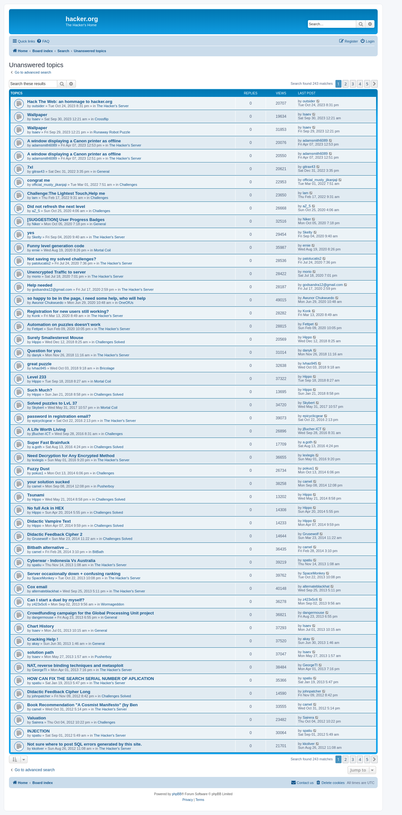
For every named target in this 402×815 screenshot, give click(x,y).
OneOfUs (126, 303)
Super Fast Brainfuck (48, 442)
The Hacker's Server (113, 106)
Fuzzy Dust (38, 468)
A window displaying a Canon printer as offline (74, 140)
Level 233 (36, 377)
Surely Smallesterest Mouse (55, 337)
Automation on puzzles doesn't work (63, 324)
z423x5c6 (39, 604)
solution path (40, 652)
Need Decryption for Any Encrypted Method (71, 455)
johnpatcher (41, 696)
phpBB (176, 794)
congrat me (38, 180)
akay (35, 643)
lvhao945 (39, 368)
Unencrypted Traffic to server (56, 272)
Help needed (39, 285)
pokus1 (37, 473)
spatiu (36, 565)
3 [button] (353, 84)
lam (35, 198)
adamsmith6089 (44, 145)
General (103, 171)
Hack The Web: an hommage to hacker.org (69, 101)
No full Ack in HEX (45, 508)
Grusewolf (40, 539)
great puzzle (39, 363)
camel (36, 486)
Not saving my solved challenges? (61, 259)
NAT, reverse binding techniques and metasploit (75, 665)
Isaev (36, 119)
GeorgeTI (39, 670)
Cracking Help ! (42, 639)
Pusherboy (105, 486)
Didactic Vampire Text (49, 521)
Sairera (37, 722)
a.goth (37, 447)
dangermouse (42, 617)
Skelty (37, 237)
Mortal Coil (102, 250)
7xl (30, 167)
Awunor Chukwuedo (47, 303)
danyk (36, 355)
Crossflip (102, 119)
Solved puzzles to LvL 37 (52, 403)
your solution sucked (48, 481)
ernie (36, 250)
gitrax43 (38, 171)
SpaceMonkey (43, 578)
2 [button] (345, 84)
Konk (36, 316)
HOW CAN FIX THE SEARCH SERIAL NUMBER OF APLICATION (90, 678)
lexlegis (38, 460)
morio (36, 276)
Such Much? (39, 390)
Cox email (37, 586)
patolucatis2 (41, 263)
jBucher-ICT (41, 434)
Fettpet (37, 329)
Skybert (38, 407)
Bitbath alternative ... (48, 547)
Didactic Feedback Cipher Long (58, 691)
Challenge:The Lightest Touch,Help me (66, 193)
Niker (36, 224)
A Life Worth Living (46, 429)
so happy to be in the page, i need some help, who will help (86, 298)
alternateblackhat (45, 591)
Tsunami (35, 495)
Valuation (36, 718)
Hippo (36, 342)
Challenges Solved (110, 342)
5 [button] (367, 84)
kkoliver (38, 748)
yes (30, 232)
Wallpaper (37, 114)
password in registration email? (59, 416)
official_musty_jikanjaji (49, 184)
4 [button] (360, 84)
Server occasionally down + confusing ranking (73, 573)
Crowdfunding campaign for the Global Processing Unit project (90, 613)
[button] (374, 84)
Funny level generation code (55, 245)
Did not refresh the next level (56, 206)
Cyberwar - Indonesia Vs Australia (61, 560)
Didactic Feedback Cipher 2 (54, 534)
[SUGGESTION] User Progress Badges (66, 219)
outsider (38, 106)
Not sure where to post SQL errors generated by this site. (84, 744)
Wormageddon (112, 604)
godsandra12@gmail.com (52, 289)
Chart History (40, 626)
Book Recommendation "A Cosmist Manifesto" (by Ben (82, 704)
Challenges (128, 184)
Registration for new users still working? (68, 311)
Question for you (44, 350)
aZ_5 (36, 211)
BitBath (98, 552)
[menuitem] (42, 41)
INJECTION (38, 731)
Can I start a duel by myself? (55, 599)
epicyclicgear (42, 421)
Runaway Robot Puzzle (111, 132)
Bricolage (107, 368)
